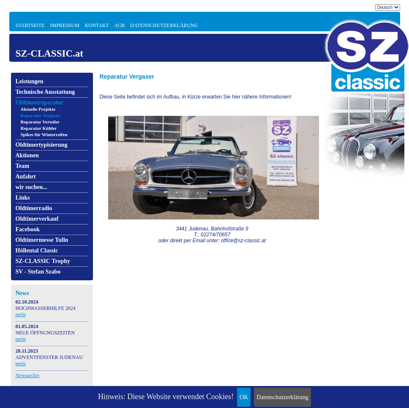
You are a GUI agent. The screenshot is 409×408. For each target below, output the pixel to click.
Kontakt (97, 25)
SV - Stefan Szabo (38, 271)
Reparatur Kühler (39, 128)
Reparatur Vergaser (40, 115)
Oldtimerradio (34, 208)
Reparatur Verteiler (40, 121)
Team (23, 166)
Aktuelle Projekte (38, 109)
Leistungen (30, 81)
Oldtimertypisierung (42, 145)
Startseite (30, 25)
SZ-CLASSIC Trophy (43, 261)
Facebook (28, 229)
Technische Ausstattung (45, 92)
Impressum (64, 25)
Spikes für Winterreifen (44, 134)
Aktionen (27, 155)
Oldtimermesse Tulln (42, 240)
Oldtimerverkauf (37, 219)
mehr (21, 315)
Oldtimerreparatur (40, 102)
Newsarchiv (28, 375)
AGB (119, 25)
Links (23, 197)
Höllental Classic (37, 250)
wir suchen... (31, 187)
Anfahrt (26, 176)
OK (244, 397)
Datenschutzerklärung (282, 397)
